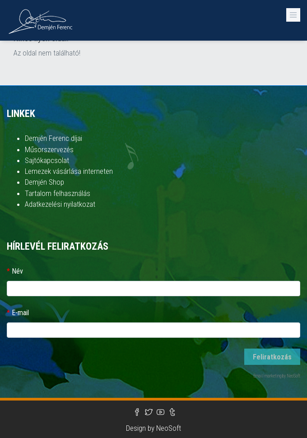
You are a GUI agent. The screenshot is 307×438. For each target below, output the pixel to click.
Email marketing (267, 375)
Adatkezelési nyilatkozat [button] (60, 204)
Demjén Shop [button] (44, 181)
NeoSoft (168, 428)
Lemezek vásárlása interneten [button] (69, 171)
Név (17, 271)
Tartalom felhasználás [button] (57, 193)
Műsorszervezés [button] (49, 149)
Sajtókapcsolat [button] (47, 160)
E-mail (20, 312)
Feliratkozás (272, 357)
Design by (141, 428)
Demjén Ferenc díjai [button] (53, 138)
